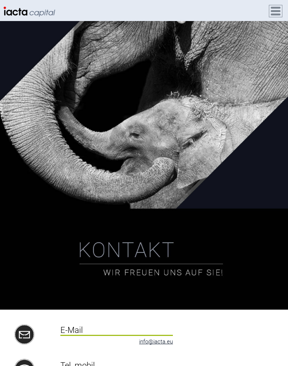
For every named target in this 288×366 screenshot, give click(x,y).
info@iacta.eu (156, 341)
